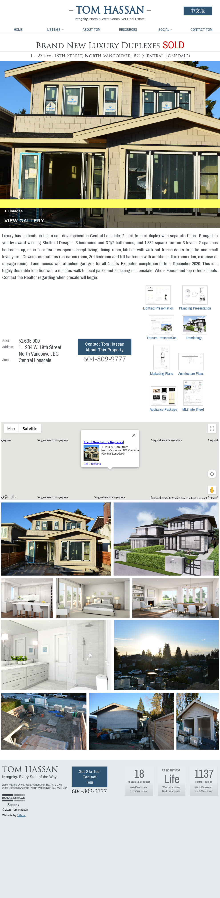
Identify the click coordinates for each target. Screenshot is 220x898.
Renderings (194, 327)
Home (18, 29)
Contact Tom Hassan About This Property (104, 347)
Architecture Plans (191, 364)
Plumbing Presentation (195, 298)
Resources (128, 29)
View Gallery (24, 220)
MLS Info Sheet (193, 396)
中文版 (197, 11)
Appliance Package (163, 399)
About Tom (91, 29)
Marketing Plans (161, 360)
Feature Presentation (161, 327)
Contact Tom (201, 29)
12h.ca (21, 815)
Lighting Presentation (158, 298)
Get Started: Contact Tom (90, 777)
